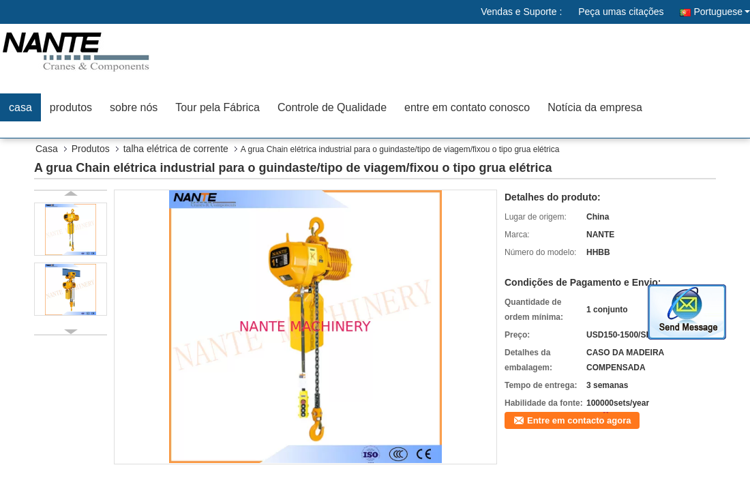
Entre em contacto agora (579, 420)
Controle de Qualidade (332, 107)
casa (20, 107)
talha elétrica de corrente (175, 148)
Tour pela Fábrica (217, 107)
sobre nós (134, 107)
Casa (46, 148)
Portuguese (721, 11)
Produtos (91, 148)
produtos (71, 107)
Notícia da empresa (595, 107)
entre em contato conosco (467, 107)
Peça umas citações (620, 11)
